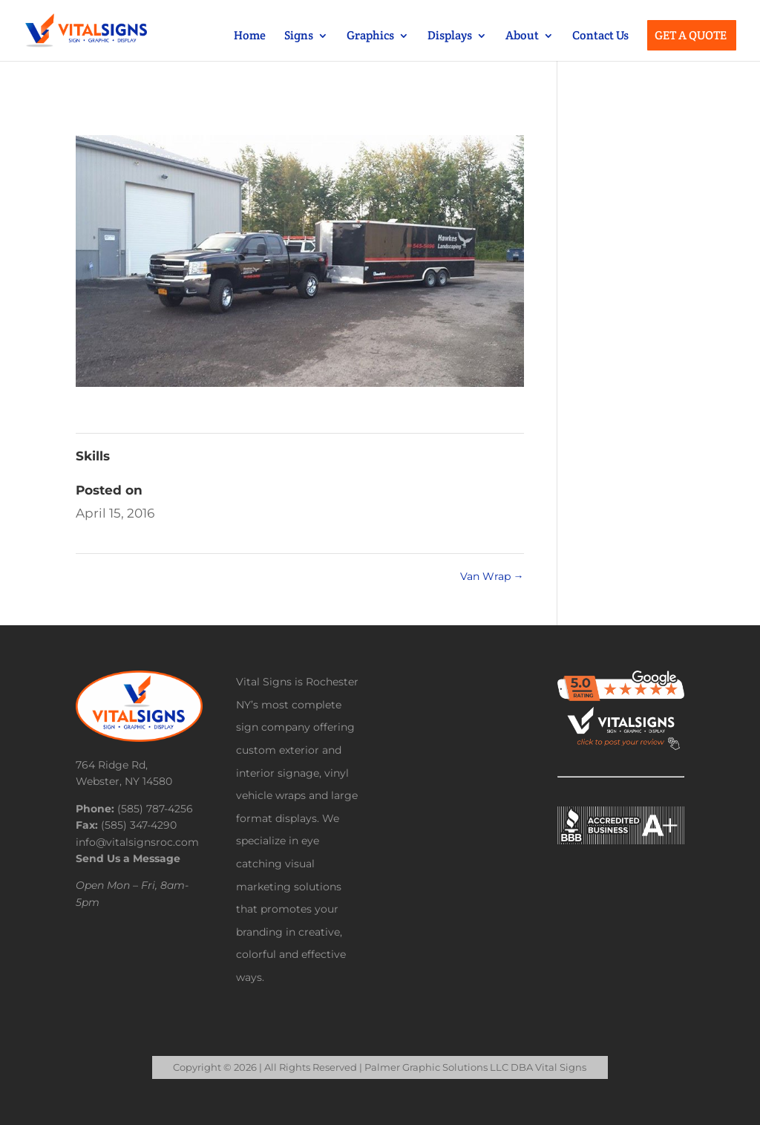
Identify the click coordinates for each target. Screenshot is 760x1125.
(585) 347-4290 (139, 825)
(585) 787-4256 (155, 808)
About (522, 36)
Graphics (370, 36)
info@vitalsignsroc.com (137, 842)
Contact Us (600, 36)
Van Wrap (492, 576)
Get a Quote (691, 36)
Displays (450, 36)
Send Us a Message (128, 858)
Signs (298, 36)
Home (250, 36)
